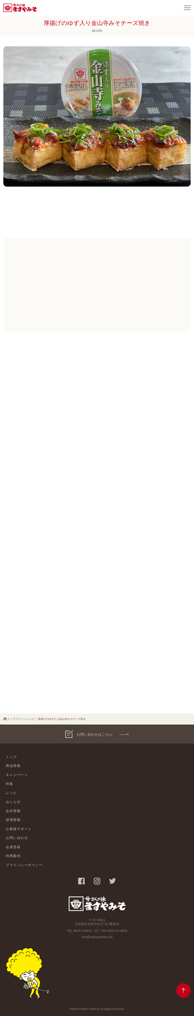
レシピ (31, 719)
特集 (9, 784)
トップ (11, 757)
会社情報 (13, 811)
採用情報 (13, 820)
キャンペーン (17, 775)
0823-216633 (82, 931)
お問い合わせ (17, 838)
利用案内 (13, 856)
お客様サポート (19, 829)
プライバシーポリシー (24, 865)
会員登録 (13, 847)
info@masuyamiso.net (97, 937)
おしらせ (13, 802)
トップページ (13, 719)
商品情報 (13, 766)
